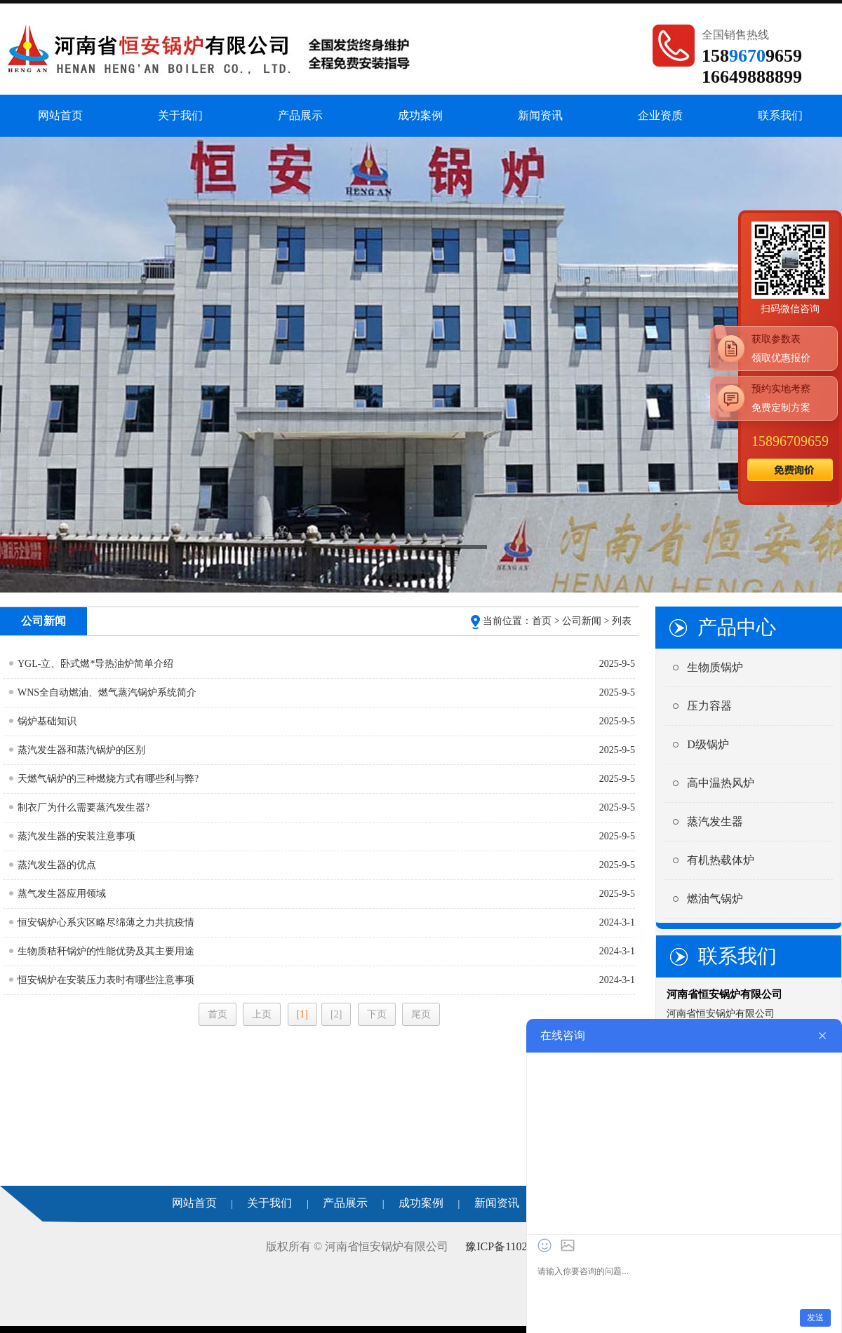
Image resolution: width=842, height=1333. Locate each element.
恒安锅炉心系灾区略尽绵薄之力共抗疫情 (106, 922)
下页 (377, 1014)
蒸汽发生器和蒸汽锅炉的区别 (81, 750)
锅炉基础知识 (47, 721)
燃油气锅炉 (715, 899)
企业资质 (660, 115)
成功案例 (420, 115)
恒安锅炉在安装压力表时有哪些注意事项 (106, 980)
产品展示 (300, 115)
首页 (542, 621)
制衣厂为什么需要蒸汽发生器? (83, 807)
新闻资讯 (540, 115)
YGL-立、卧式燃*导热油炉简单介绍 (95, 663)
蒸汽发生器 (715, 821)
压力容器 (709, 706)
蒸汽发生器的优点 (57, 865)
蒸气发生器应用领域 (62, 893)
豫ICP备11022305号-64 (520, 1246)
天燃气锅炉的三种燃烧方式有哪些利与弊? (108, 778)
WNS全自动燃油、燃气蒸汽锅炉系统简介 (107, 692)
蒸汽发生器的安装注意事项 (76, 836)
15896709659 (790, 441)
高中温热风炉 (720, 783)
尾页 (421, 1014)
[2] (336, 1014)
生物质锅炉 (715, 667)
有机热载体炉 (720, 860)
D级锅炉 (708, 744)
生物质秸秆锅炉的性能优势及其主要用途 (106, 951)
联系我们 (780, 115)
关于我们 (180, 115)
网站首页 (60, 115)
